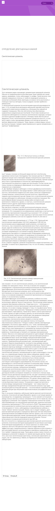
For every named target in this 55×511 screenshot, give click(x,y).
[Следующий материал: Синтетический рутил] (14, 475)
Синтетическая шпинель (12, 56)
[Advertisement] (27, 34)
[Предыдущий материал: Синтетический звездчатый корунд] (6, 475)
